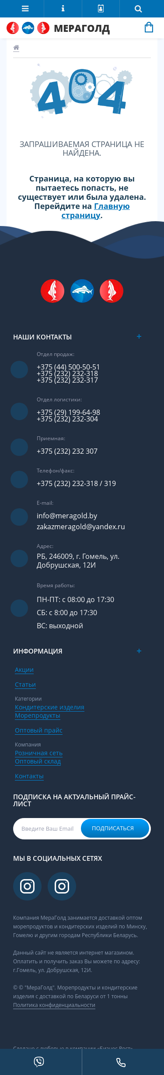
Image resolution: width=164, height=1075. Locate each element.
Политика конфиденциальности (54, 1005)
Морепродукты (37, 715)
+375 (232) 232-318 (67, 373)
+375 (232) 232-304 (67, 419)
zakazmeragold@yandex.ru (81, 527)
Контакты (29, 776)
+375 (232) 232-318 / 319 (76, 483)
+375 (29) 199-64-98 (68, 412)
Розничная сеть (39, 753)
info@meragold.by (67, 516)
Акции (24, 669)
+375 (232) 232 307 (67, 451)
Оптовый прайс (39, 730)
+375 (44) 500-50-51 (68, 367)
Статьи (25, 684)
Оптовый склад (38, 761)
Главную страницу (95, 210)
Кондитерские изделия (49, 707)
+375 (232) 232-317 (67, 380)
